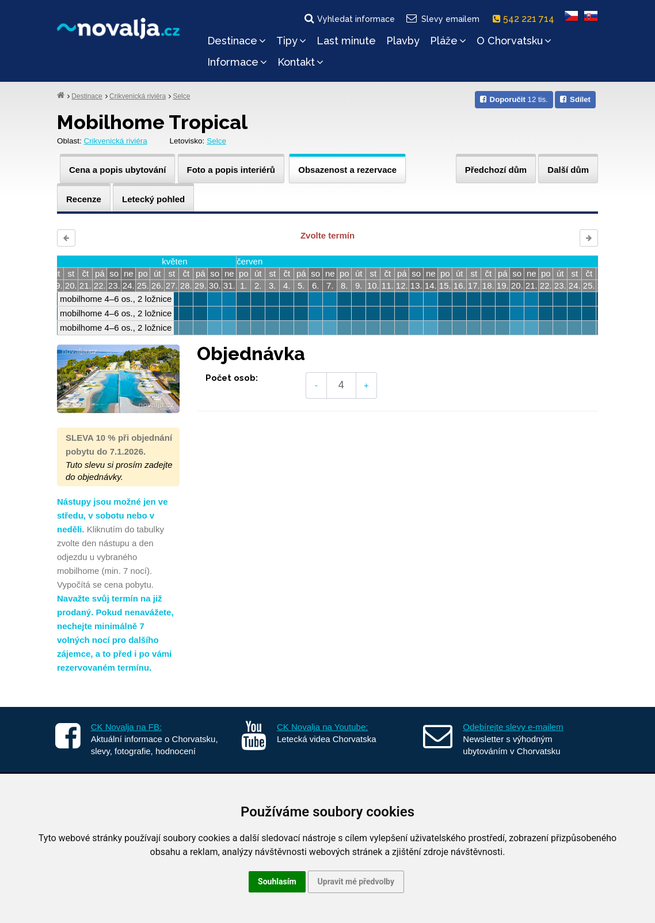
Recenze (83, 199)
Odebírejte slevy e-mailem (513, 727)
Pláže (448, 41)
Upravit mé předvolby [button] (356, 881)
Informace (237, 62)
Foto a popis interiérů (231, 170)
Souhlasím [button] (277, 881)
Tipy (291, 41)
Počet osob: (231, 378)
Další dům (568, 170)
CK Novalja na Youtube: (322, 727)
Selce (181, 96)
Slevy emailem (442, 18)
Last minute (346, 41)
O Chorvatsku (514, 41)
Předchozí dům (496, 170)
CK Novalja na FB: (126, 727)
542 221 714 (526, 18)
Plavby (403, 41)
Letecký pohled (153, 199)
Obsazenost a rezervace (347, 170)
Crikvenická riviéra (137, 96)
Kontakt (300, 62)
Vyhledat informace (349, 18)
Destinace (236, 41)
